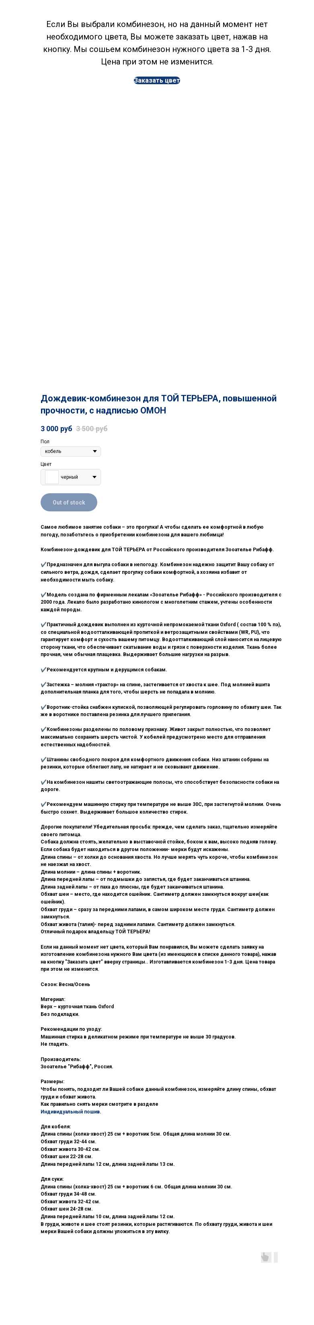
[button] (157, 80)
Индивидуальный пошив (70, 1112)
